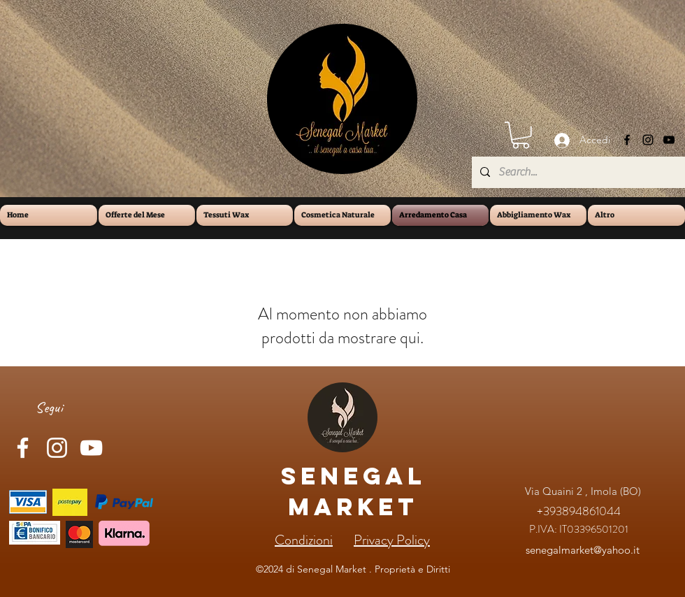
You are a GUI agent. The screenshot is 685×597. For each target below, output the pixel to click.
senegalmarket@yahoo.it (583, 549)
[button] (521, 135)
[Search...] (577, 172)
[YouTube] (669, 140)
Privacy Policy (392, 540)
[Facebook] (627, 140)
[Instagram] (648, 140)
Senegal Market (353, 491)
